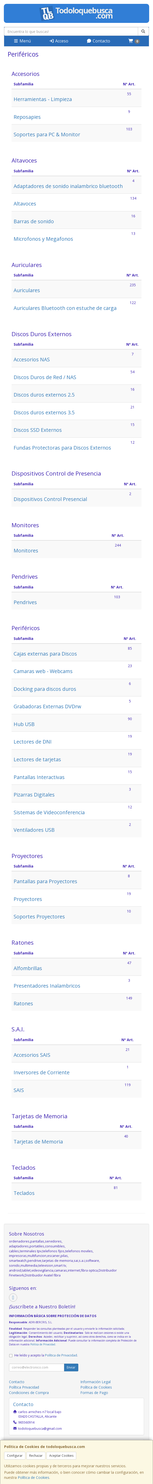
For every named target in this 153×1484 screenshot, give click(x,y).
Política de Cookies (33, 1477)
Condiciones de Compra (29, 1392)
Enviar (71, 1367)
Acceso (58, 41)
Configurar (15, 1455)
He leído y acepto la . (46, 1355)
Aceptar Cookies (61, 1455)
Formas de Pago (94, 1392)
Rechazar (36, 1455)
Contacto (98, 41)
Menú (22, 41)
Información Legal (95, 1381)
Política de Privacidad (42, 1344)
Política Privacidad (24, 1387)
